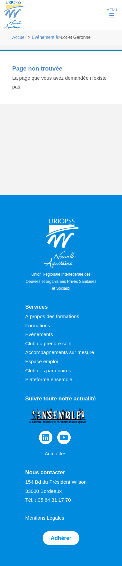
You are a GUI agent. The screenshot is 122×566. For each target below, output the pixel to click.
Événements (39, 334)
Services (36, 307)
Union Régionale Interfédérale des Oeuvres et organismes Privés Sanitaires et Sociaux (61, 254)
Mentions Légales (44, 518)
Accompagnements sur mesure (59, 352)
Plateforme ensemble (49, 379)
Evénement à (45, 37)
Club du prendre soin (48, 343)
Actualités (55, 453)
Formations (37, 325)
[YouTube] (64, 437)
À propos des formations (52, 316)
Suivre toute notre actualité (60, 399)
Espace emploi (41, 361)
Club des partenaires (48, 370)
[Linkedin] (45, 437)
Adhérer (61, 538)
